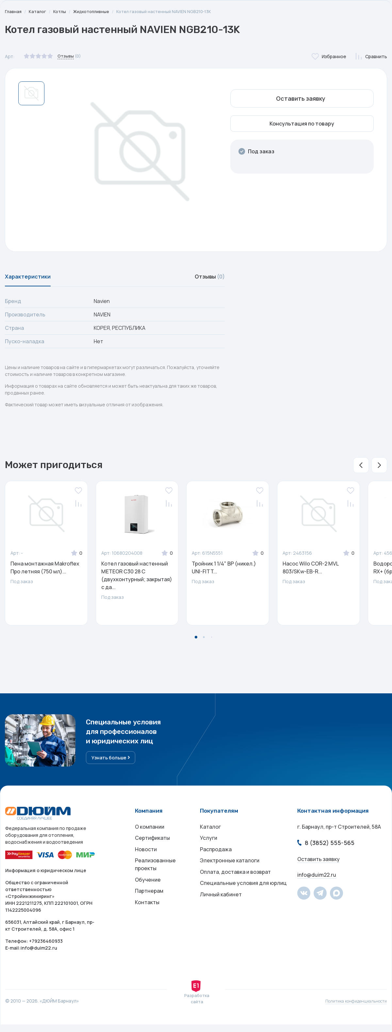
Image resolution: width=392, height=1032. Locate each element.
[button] (361, 469)
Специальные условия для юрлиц (243, 900)
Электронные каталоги (229, 873)
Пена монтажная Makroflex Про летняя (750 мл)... (44, 571)
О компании (149, 834)
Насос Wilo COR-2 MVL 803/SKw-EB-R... (310, 571)
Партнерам (149, 907)
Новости (146, 860)
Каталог (39, 11)
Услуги (208, 847)
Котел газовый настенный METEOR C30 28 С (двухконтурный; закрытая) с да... (136, 579)
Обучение (148, 894)
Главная (14, 11)
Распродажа (216, 860)
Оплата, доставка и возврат (235, 886)
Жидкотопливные (96, 11)
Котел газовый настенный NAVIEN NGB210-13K (173, 11)
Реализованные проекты (155, 877)
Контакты (147, 920)
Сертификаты (152, 847)
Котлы (62, 11)
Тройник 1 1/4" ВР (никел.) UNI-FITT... (224, 571)
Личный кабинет (221, 913)
